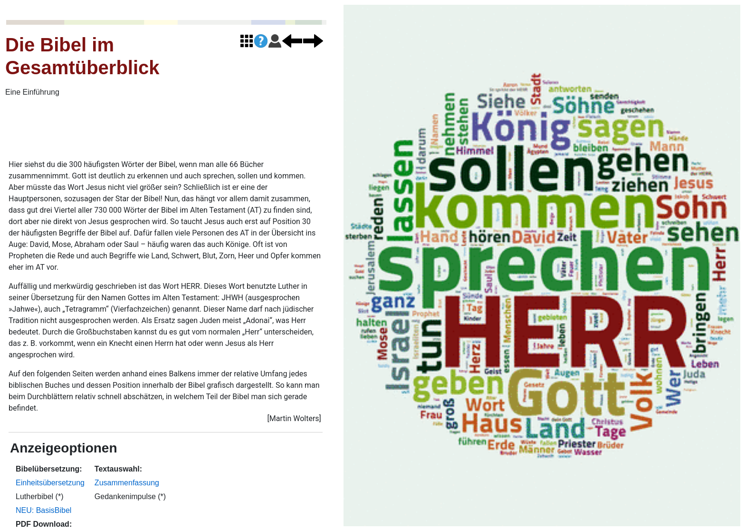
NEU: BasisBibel (43, 510)
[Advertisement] (238, 129)
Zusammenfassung (127, 483)
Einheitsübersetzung (50, 483)
